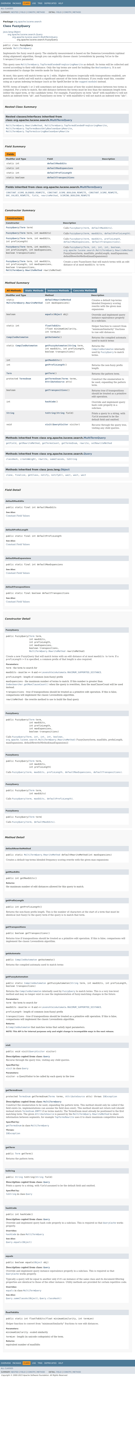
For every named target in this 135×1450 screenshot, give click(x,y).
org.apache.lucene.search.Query (25, 34)
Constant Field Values (18, 516)
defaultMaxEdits (57, 163)
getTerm (49, 373)
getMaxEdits (52, 360)
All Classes (7, 9)
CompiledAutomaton (17, 337)
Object (58, 314)
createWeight (28, 459)
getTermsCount (50, 443)
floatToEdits (53, 325)
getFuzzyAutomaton (56, 345)
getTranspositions (56, 390)
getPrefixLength (54, 364)
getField (11, 443)
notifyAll (57, 475)
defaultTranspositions (60, 177)
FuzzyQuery (12, 227)
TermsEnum (25, 378)
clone (9, 475)
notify (45, 475)
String (72, 345)
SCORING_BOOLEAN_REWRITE (75, 195)
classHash (12, 459)
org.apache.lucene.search (28, 21)
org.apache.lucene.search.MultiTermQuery (35, 37)
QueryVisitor (60, 424)
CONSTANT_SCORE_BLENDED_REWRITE (25, 192)
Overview (6, 3)
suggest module (87, 81)
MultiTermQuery (22, 48)
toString (50, 413)
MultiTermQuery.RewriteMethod (24, 125)
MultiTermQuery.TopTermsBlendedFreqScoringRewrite (76, 125)
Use (34, 3)
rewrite (84, 443)
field (35, 195)
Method (41, 12)
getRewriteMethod (29, 443)
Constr (31, 12)
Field (22, 12)
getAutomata (52, 337)
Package (17, 3)
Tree (40, 3)
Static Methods (34, 290)
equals (49, 314)
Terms (65, 378)
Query (88, 453)
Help (60, 3)
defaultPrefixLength (59, 173)
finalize (20, 475)
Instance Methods (58, 290)
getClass (33, 475)
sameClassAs (57, 459)
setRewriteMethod (101, 443)
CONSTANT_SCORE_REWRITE (103, 192)
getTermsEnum (53, 378)
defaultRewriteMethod (58, 300)
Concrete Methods (84, 290)
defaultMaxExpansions (60, 168)
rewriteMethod (49, 195)
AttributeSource (54, 381)
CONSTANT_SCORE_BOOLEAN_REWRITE (66, 192)
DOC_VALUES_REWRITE (17, 195)
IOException (110, 1096)
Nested (14, 12)
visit (48, 424)
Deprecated (50, 3)
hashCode (50, 401)
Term (22, 227)
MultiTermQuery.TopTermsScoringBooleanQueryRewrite (37, 131)
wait (68, 475)
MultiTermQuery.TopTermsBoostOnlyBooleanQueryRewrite (39, 128)
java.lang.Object (12, 32)
